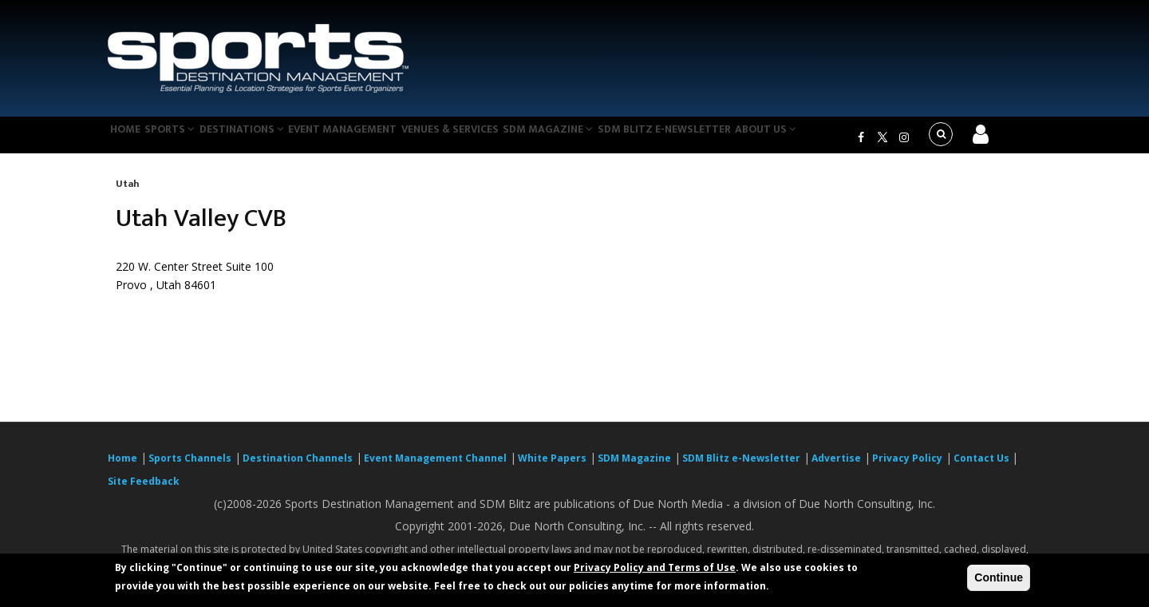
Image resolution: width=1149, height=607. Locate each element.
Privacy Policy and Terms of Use (655, 567)
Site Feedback (144, 491)
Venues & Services (489, 139)
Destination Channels (298, 467)
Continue (998, 577)
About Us (825, 139)
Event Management (373, 139)
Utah (128, 193)
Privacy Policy (907, 467)
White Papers (552, 467)
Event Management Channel (435, 467)
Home (130, 139)
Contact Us (983, 467)
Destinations (265, 139)
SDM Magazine (596, 139)
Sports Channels (189, 467)
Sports (185, 139)
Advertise (836, 467)
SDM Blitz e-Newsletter (717, 139)
